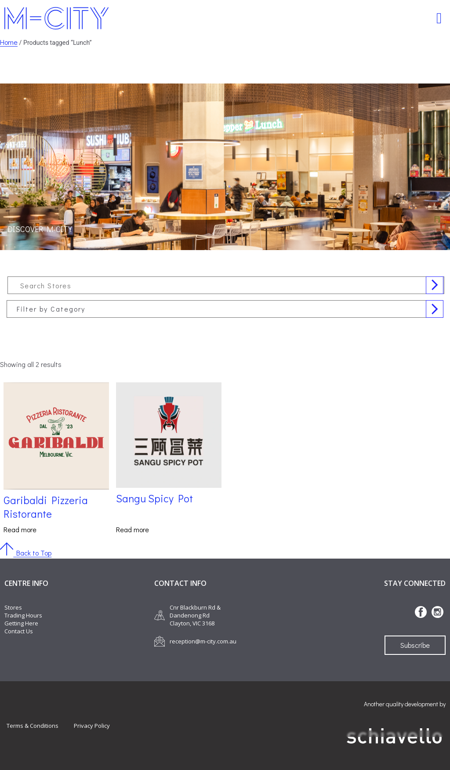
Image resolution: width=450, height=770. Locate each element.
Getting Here (21, 623)
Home (9, 42)
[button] (439, 18)
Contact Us (18, 631)
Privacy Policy (92, 726)
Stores (13, 607)
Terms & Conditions (32, 726)
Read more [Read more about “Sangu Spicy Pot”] (132, 529)
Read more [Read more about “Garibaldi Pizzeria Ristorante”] (20, 529)
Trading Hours (23, 615)
